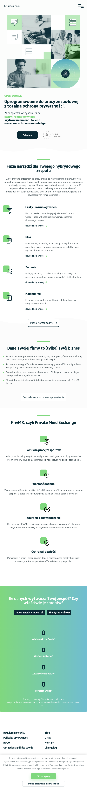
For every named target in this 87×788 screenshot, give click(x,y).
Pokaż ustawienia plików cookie (43, 783)
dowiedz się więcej (34, 225)
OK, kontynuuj (43, 776)
